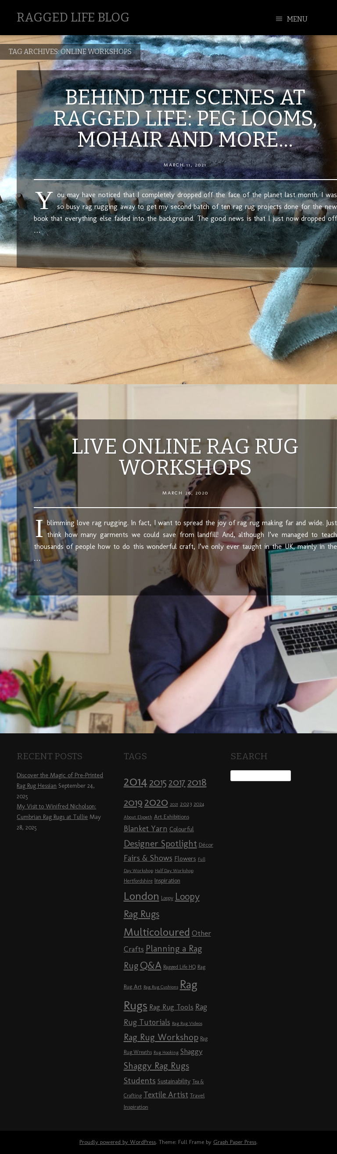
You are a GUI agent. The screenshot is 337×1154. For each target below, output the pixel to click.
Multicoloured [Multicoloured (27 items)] (157, 931)
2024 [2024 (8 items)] (199, 804)
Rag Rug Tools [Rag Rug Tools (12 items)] (171, 1007)
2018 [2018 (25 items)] (197, 781)
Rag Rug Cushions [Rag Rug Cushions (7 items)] (160, 987)
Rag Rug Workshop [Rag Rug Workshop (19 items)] (161, 1036)
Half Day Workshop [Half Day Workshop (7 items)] (174, 870)
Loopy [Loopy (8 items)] (167, 898)
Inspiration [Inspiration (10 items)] (167, 880)
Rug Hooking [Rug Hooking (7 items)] (166, 1052)
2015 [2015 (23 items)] (158, 782)
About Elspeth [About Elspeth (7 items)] (138, 817)
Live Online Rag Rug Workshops (185, 457)
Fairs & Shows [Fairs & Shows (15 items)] (148, 858)
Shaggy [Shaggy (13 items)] (191, 1051)
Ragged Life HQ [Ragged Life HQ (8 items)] (179, 967)
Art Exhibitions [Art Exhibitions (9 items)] (171, 816)
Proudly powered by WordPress (117, 1142)
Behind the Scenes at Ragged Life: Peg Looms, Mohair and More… (185, 118)
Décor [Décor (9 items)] (206, 844)
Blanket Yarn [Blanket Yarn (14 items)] (146, 828)
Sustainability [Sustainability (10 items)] (174, 1081)
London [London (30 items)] (141, 896)
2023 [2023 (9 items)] (186, 803)
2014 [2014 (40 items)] (135, 781)
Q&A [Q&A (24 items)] (150, 965)
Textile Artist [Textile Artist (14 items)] (165, 1095)
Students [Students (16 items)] (140, 1080)
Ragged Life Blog (73, 17)
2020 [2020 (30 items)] (156, 802)
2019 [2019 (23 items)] (133, 802)
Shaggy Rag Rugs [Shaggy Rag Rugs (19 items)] (156, 1065)
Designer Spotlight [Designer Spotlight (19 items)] (160, 843)
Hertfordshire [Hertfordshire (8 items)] (138, 881)
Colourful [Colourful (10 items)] (181, 829)
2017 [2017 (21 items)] (177, 782)
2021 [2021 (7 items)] (174, 804)
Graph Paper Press (234, 1142)
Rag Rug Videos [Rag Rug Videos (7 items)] (187, 1023)
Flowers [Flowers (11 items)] (185, 858)
